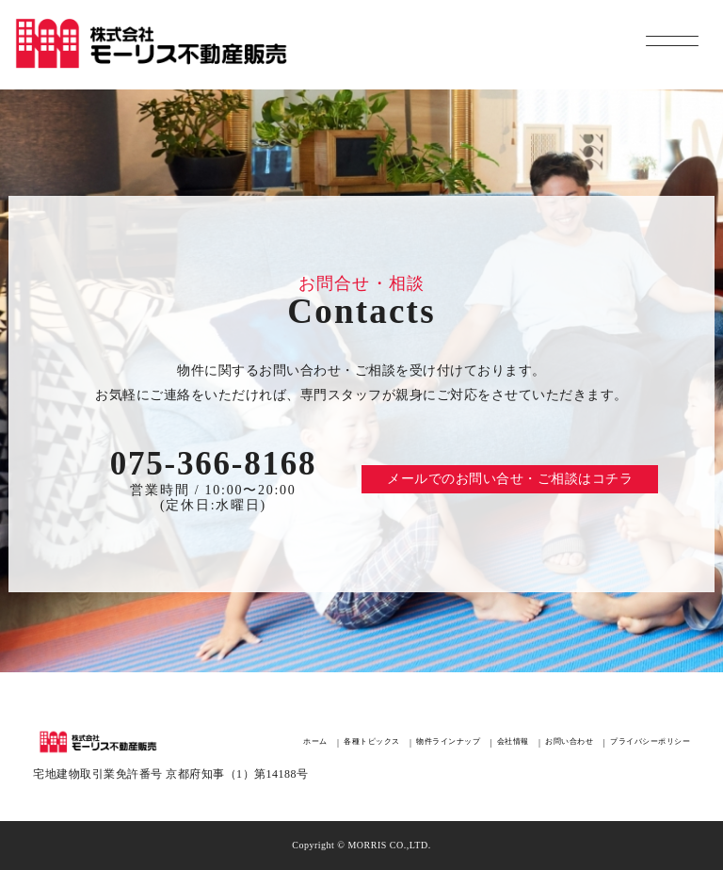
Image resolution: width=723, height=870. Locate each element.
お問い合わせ (569, 742)
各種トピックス (372, 742)
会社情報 (513, 742)
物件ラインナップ (448, 742)
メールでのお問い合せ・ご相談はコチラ (510, 479)
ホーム (315, 742)
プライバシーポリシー (650, 742)
